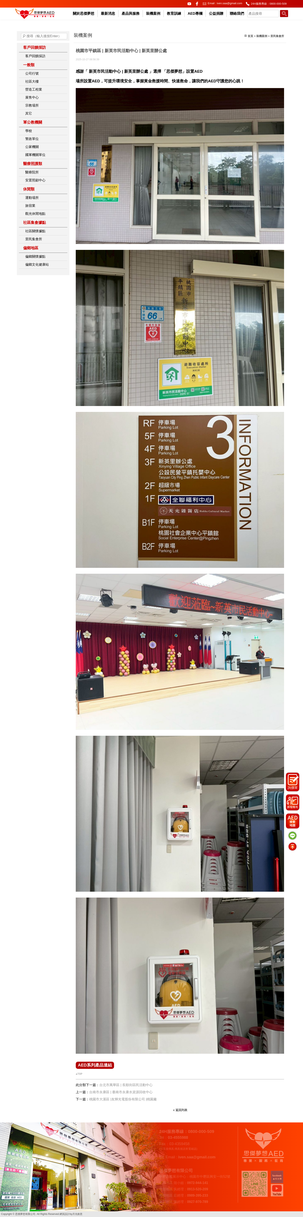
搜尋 (24, 36)
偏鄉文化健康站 (37, 264)
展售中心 (32, 97)
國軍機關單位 (35, 155)
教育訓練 (174, 14)
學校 (28, 131)
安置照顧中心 (35, 180)
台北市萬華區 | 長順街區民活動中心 (126, 1085)
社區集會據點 (34, 222)
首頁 (250, 36)
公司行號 (32, 73)
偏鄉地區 (30, 248)
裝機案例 (153, 14)
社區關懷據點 (35, 231)
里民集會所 (33, 239)
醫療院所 (32, 172)
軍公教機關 (32, 122)
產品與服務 (131, 14)
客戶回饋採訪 (34, 47)
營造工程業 (33, 89)
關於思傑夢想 (83, 14)
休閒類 (29, 189)
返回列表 (181, 1110)
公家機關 (32, 147)
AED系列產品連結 (95, 1065)
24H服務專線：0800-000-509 (269, 3)
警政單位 (32, 139)
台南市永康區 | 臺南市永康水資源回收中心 (121, 1092)
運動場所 (32, 197)
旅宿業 (30, 205)
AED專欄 (195, 14)
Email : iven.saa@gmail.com (225, 3)
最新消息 (108, 14)
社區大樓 (32, 81)
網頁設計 (65, 1214)
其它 (28, 113)
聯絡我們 (237, 14)
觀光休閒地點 (35, 213)
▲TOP (79, 1074)
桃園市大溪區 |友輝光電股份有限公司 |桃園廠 (123, 1099)
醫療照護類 (32, 164)
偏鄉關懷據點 (35, 256)
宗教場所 (32, 105)
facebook (197, 4)
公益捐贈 (216, 14)
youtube (189, 4)
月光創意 (77, 1214)
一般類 (29, 65)
